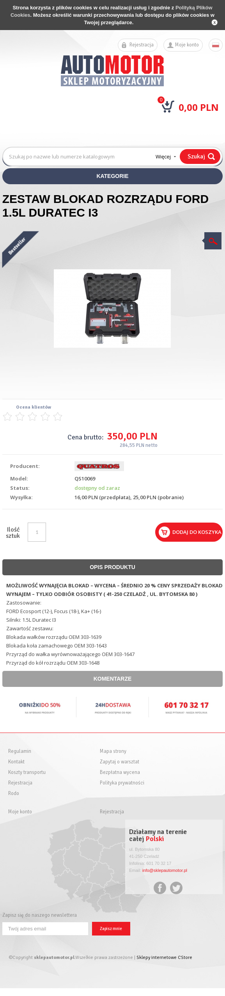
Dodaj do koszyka (196, 531)
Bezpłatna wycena (120, 772)
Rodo (13, 794)
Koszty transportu (27, 772)
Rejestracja (141, 45)
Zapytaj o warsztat (119, 762)
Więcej (163, 156)
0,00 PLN (199, 107)
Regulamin (19, 751)
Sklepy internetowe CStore (164, 957)
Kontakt (16, 762)
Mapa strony (113, 751)
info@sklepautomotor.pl (164, 870)
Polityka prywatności (122, 783)
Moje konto (187, 45)
